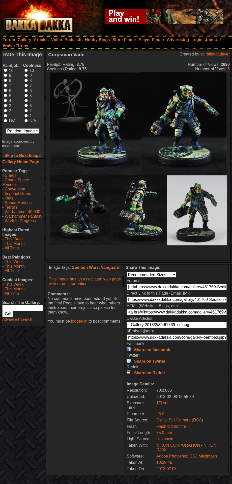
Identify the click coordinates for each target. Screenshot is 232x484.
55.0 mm (164, 433)
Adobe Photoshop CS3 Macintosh (186, 456)
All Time (12, 248)
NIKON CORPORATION (178, 445)
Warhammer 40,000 (22, 212)
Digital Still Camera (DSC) (179, 420)
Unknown (164, 439)
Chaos (10, 175)
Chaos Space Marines (15, 182)
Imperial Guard (18, 193)
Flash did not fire (171, 426)
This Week (14, 239)
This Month (14, 243)
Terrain (11, 207)
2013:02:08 (166, 469)
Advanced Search (17, 319)
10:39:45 (164, 462)
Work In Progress (20, 221)
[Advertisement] (138, 253)
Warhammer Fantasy (23, 216)
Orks (9, 198)
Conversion (15, 189)
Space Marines (18, 203)
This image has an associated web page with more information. (85, 281)
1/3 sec (162, 403)
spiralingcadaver (215, 54)
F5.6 (160, 414)
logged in (79, 321)
